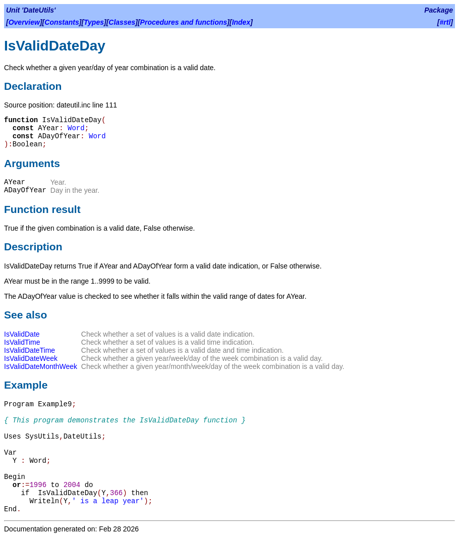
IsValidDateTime (29, 350)
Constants (61, 22)
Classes (121, 22)
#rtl (445, 22)
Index (241, 22)
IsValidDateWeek (31, 358)
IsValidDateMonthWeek (40, 366)
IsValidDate (22, 334)
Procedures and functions (183, 22)
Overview (24, 22)
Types (94, 22)
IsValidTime (22, 342)
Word (76, 128)
